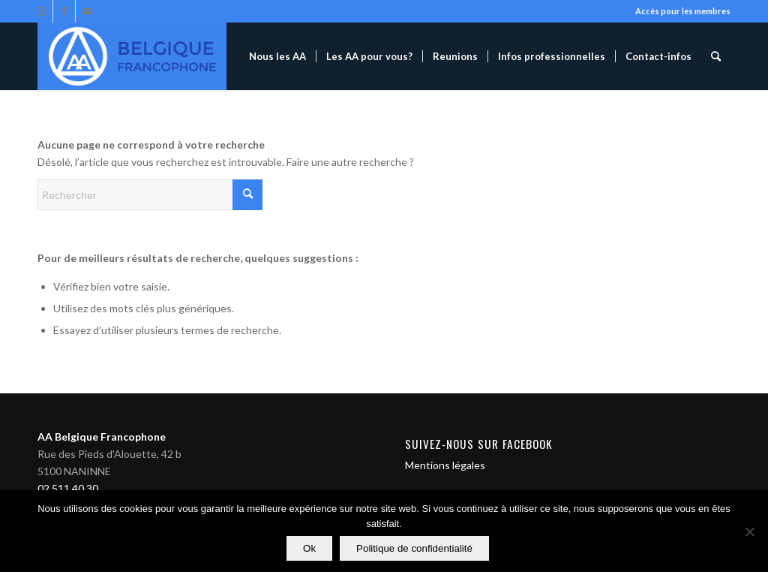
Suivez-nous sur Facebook (479, 443)
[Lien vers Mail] (87, 11)
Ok (309, 548)
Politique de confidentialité (414, 548)
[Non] (749, 531)
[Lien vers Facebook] (64, 11)
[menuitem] (277, 56)
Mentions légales (445, 465)
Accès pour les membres (682, 11)
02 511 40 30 (68, 488)
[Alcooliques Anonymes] (132, 56)
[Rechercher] (715, 56)
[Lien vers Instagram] (41, 11)
